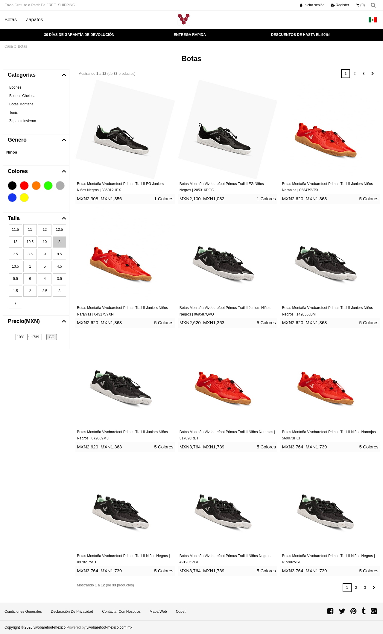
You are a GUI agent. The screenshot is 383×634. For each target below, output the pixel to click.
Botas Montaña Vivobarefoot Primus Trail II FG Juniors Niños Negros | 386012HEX (120, 187)
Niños (11, 152)
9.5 (59, 254)
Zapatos (34, 19)
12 (45, 229)
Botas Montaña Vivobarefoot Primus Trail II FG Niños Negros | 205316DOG (222, 187)
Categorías (22, 75)
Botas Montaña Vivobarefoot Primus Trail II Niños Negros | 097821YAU (123, 559)
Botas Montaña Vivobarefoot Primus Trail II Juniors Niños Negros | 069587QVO (225, 311)
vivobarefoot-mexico (50, 627)
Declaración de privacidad (72, 611)
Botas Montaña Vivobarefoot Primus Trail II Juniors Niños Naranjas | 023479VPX (327, 187)
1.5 (15, 291)
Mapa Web (158, 611)
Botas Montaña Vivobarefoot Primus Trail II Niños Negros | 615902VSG (328, 559)
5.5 (15, 279)
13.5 (15, 266)
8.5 (30, 254)
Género (17, 140)
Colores (18, 171)
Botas (10, 19)
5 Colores (369, 198)
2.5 (44, 291)
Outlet (181, 611)
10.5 (30, 242)
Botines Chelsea (22, 96)
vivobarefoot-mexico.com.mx (109, 627)
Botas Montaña (21, 104)
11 (30, 229)
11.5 (15, 229)
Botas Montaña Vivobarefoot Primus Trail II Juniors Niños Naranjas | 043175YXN (122, 311)
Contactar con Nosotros (121, 611)
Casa (8, 46)
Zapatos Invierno (22, 121)
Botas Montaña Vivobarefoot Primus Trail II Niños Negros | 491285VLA (226, 559)
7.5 (15, 254)
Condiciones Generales (23, 611)
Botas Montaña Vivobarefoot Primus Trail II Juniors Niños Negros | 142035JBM (327, 311)
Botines (15, 87)
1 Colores (163, 198)
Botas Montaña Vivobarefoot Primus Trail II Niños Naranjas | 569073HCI (330, 435)
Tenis (13, 112)
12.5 (59, 229)
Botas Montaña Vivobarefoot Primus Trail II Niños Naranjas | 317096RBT (227, 435)
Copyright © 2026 (19, 627)
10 (45, 242)
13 (15, 242)
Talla (14, 218)
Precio (24, 321)
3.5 (59, 279)
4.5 (59, 266)
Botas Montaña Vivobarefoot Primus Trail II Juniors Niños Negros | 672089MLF (122, 435)
